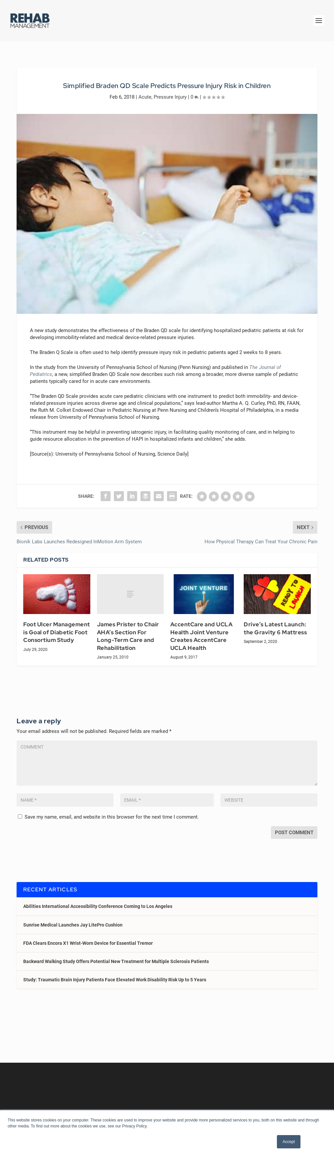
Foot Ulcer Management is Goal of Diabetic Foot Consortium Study (56, 632)
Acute (144, 97)
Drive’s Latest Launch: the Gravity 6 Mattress (275, 628)
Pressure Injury (170, 97)
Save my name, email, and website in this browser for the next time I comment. (112, 817)
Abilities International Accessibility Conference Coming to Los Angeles (97, 906)
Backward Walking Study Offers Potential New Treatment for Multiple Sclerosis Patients (116, 961)
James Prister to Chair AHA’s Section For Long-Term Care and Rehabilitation (128, 636)
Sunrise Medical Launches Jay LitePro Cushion (73, 925)
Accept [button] (289, 1141)
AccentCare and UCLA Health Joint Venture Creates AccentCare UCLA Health (201, 636)
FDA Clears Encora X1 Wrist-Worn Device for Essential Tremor (88, 943)
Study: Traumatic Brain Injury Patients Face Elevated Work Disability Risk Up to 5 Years (114, 979)
